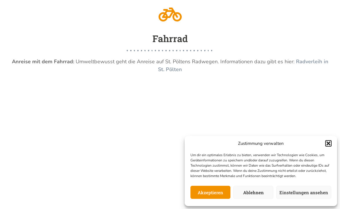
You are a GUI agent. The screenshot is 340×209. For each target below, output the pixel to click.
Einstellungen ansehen (303, 192)
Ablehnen (253, 192)
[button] (328, 143)
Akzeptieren (210, 192)
